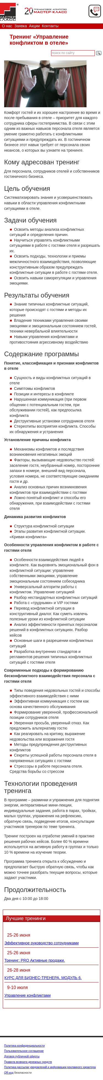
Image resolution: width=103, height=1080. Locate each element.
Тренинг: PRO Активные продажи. (34, 960)
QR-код (8, 1072)
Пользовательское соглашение (24, 1050)
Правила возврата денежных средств (28, 1061)
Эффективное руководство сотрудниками (41, 943)
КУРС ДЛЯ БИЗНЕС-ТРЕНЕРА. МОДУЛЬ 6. (43, 978)
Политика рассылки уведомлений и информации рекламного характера (50, 1067)
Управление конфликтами (27, 995)
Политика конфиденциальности (24, 1045)
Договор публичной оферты (22, 1056)
